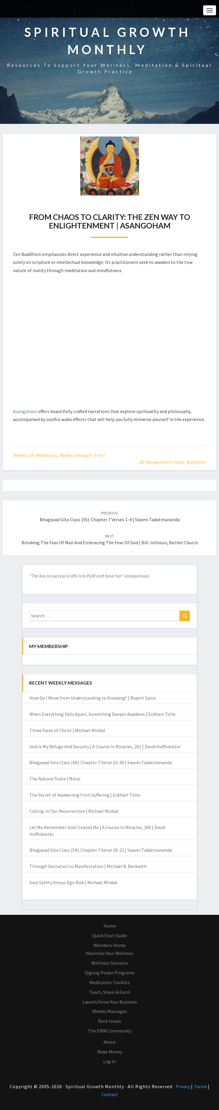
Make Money (109, 1052)
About (109, 1042)
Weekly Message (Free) (82, 455)
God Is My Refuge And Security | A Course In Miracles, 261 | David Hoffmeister (105, 746)
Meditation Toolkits (109, 982)
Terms (201, 1086)
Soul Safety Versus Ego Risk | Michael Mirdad (73, 882)
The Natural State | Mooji (54, 779)
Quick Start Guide (109, 935)
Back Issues (109, 1021)
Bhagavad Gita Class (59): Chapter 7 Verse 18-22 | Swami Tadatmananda (100, 850)
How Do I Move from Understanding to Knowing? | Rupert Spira (92, 698)
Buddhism (196, 462)
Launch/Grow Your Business (109, 1002)
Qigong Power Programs (110, 973)
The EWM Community (109, 1031)
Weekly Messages (109, 1011)
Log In (109, 1061)
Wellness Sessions (109, 963)
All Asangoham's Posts (162, 462)
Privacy (183, 1086)
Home (109, 926)
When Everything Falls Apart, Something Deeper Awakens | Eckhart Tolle (102, 714)
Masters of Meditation (34, 455)
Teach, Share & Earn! (109, 992)
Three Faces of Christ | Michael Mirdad (67, 730)
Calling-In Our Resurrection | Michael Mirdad (73, 811)
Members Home (109, 945)
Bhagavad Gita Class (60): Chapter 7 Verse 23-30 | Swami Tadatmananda (100, 762)
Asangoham (25, 411)
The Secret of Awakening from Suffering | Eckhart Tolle (84, 795)
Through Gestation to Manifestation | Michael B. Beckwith (88, 866)
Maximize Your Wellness (109, 953)
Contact (109, 1094)
